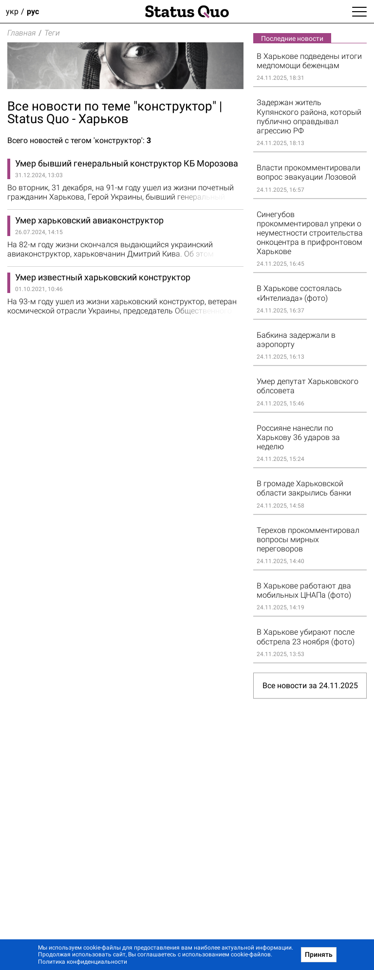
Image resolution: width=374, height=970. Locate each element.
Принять (319, 954)
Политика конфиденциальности (82, 961)
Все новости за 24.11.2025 (310, 685)
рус (33, 11)
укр (12, 11)
